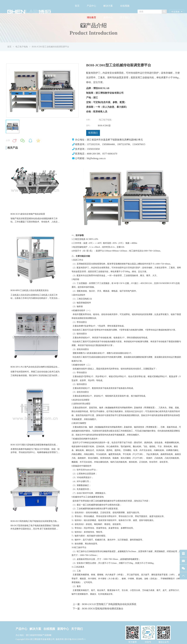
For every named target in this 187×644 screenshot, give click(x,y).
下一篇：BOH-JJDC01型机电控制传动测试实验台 (98, 608)
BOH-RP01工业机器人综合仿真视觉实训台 (30, 290)
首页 (77, 6)
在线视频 (124, 6)
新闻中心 (108, 17)
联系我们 (93, 133)
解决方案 (108, 6)
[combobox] (177, 11)
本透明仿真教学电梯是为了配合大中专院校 (30, 449)
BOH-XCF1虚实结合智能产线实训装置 (28, 214)
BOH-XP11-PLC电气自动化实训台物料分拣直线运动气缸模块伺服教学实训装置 (46, 367)
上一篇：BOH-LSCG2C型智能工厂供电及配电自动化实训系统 (104, 604)
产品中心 (91, 6)
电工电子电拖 (21, 47)
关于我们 (124, 17)
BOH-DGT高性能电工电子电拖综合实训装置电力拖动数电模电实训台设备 (44, 521)
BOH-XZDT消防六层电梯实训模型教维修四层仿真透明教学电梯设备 (41, 445)
